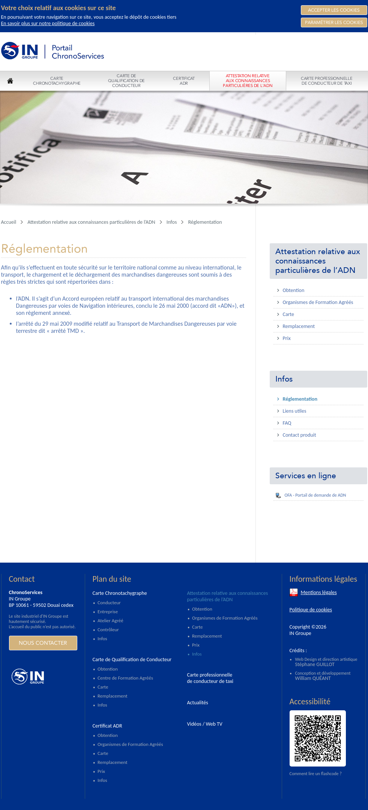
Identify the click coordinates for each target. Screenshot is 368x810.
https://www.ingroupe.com (43, 676)
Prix (287, 338)
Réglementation (300, 399)
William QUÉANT (313, 678)
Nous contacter (43, 643)
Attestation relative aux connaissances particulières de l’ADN (317, 261)
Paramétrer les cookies (334, 22)
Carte (288, 314)
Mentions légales (319, 592)
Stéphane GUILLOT (315, 664)
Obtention (294, 290)
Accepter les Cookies (334, 10)
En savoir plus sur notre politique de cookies (48, 23)
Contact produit (299, 435)
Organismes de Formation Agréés (318, 302)
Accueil (9, 222)
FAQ (287, 423)
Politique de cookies (311, 609)
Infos (284, 379)
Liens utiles (294, 411)
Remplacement (299, 326)
